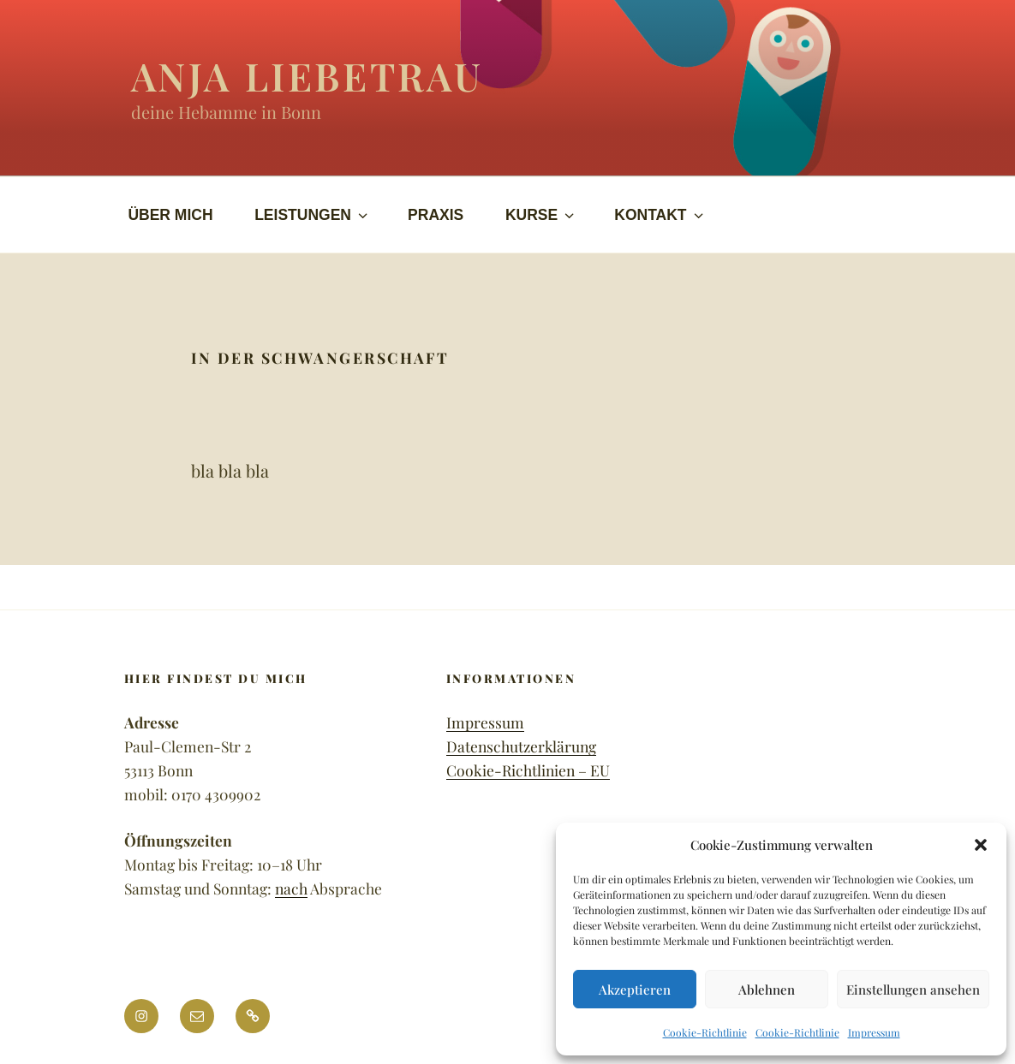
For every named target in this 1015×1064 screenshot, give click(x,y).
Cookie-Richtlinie (705, 1032)
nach (291, 888)
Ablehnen (766, 989)
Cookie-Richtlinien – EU (528, 770)
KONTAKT (660, 214)
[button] (980, 844)
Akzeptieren (635, 989)
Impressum (874, 1032)
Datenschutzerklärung (521, 746)
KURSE (541, 214)
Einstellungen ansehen (913, 989)
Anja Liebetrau (307, 75)
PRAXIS (435, 214)
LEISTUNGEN (312, 214)
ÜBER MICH (170, 214)
